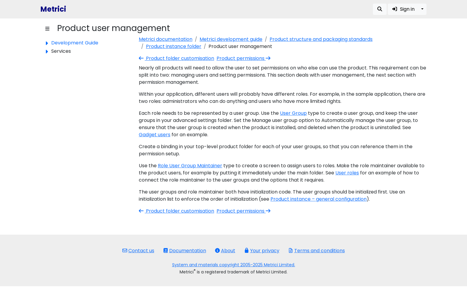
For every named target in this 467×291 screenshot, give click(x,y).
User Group (293, 113)
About (225, 250)
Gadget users (154, 134)
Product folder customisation (176, 58)
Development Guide (74, 42)
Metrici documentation (165, 39)
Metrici (53, 9)
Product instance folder (173, 46)
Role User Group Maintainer (190, 165)
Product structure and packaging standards (321, 39)
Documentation (184, 250)
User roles (347, 172)
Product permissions (244, 58)
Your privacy (261, 250)
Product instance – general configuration (318, 199)
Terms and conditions (316, 250)
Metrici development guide (231, 39)
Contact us (138, 250)
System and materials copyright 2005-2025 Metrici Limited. (233, 265)
